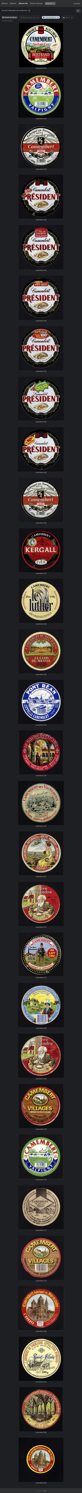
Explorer (13, 3)
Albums (4, 3)
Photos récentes (36, 3)
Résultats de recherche (18, 10)
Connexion (76, 3)
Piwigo (45, 1490)
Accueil (4, 10)
